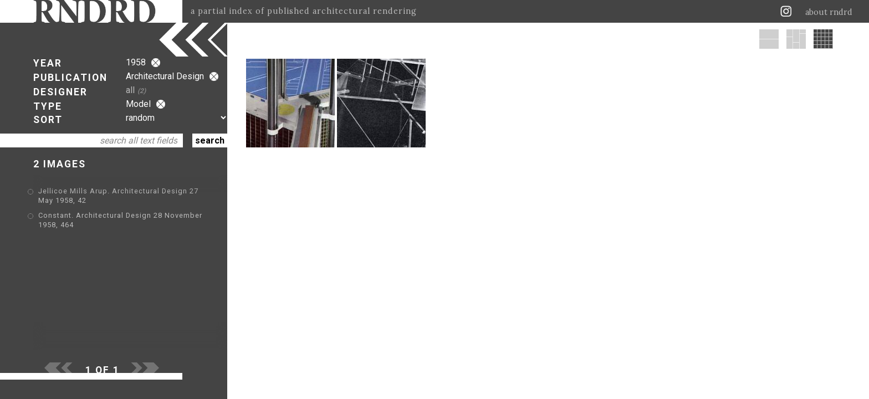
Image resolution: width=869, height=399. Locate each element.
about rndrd (828, 12)
